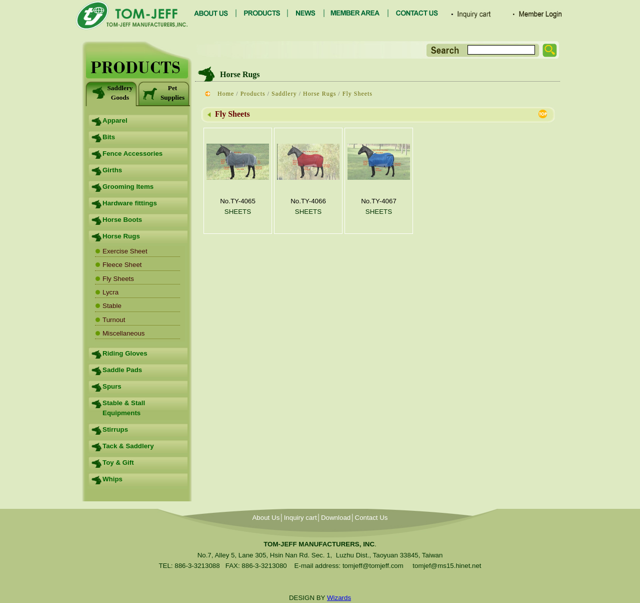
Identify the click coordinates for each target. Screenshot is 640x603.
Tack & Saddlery (128, 446)
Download (335, 517)
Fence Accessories (132, 153)
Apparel (115, 120)
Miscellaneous (123, 333)
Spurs (112, 386)
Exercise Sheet (125, 251)
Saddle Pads (122, 370)
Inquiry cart (300, 517)
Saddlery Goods (111, 92)
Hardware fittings (129, 203)
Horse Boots (122, 219)
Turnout (113, 320)
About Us (266, 517)
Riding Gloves (125, 353)
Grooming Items (128, 186)
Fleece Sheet (122, 264)
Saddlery (284, 93)
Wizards (339, 597)
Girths (112, 170)
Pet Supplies (163, 92)
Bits (108, 137)
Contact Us (371, 517)
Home (226, 93)
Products (253, 93)
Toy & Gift (118, 462)
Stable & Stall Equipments (123, 408)
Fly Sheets (118, 278)
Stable (112, 306)
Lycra (110, 292)
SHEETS (237, 211)
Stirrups (115, 429)
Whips (112, 479)
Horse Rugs (121, 236)
